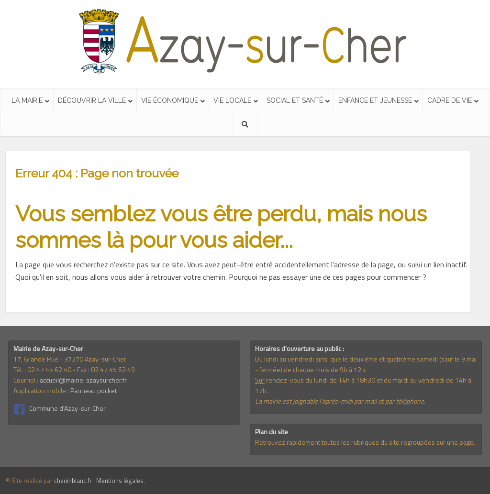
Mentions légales (120, 480)
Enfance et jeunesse (375, 100)
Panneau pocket (93, 390)
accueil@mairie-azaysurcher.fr (83, 380)
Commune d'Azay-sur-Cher (67, 408)
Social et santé (295, 100)
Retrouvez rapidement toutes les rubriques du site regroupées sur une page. (365, 442)
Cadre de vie (449, 100)
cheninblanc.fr (73, 480)
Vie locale (232, 100)
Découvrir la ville (92, 100)
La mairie (27, 100)
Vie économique (169, 100)
